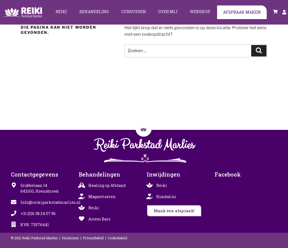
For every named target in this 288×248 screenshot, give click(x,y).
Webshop (200, 11)
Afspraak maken (242, 12)
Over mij (168, 11)
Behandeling (94, 11)
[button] (174, 211)
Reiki (61, 11)
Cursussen (133, 11)
